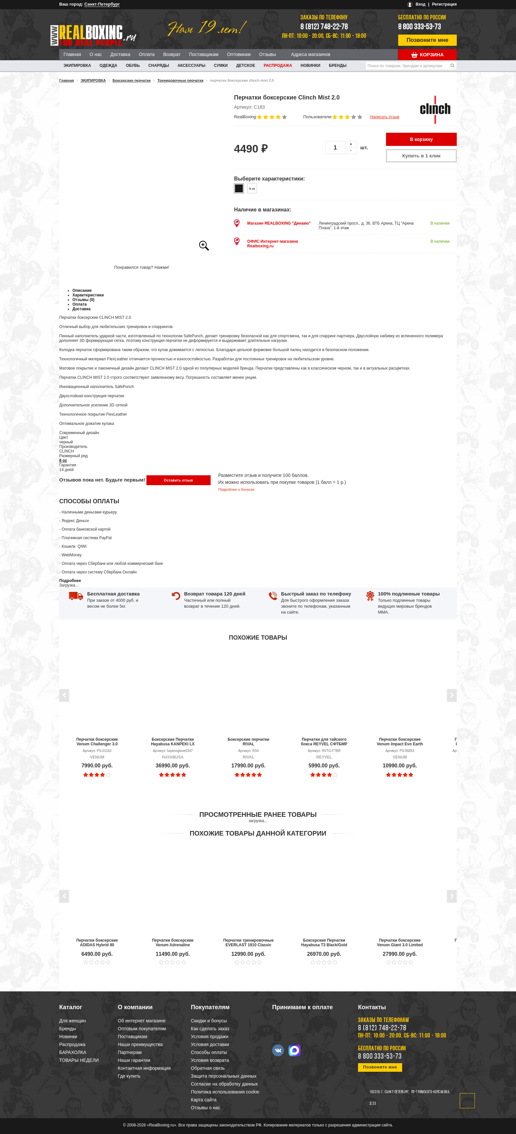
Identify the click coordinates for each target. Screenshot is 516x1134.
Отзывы (267, 54)
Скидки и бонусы (209, 1020)
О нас (96, 54)
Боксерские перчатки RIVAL (248, 741)
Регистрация (444, 4)
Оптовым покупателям (142, 1028)
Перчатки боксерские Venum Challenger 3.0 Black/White (97, 741)
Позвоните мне (428, 40)
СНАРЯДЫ (158, 65)
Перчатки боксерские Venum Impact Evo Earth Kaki (400, 741)
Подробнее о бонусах (236, 489)
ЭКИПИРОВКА (77, 65)
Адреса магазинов (310, 54)
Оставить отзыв (178, 480)
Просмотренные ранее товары (258, 814)
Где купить (129, 1076)
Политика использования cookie (225, 1091)
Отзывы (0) (83, 299)
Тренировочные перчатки (180, 80)
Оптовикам (239, 54)
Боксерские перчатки (132, 80)
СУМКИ (221, 65)
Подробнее (70, 580)
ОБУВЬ (133, 65)
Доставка (120, 54)
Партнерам (130, 1052)
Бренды (338, 65)
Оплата (147, 54)
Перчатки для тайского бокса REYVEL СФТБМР (324, 741)
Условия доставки (210, 1044)
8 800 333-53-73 (419, 27)
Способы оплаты (209, 1052)
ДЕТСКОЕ (245, 65)
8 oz (63, 460)
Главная (72, 54)
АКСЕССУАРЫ (191, 65)
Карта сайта (204, 1099)
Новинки (311, 65)
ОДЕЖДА (108, 65)
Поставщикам (204, 54)
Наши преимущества (140, 1044)
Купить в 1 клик (421, 155)
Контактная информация (144, 1068)
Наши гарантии (134, 1060)
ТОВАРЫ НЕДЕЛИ (79, 1060)
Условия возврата (210, 1060)
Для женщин (72, 1020)
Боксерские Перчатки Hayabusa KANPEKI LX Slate (173, 741)
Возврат (172, 54)
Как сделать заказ (210, 1028)
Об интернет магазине (142, 1020)
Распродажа (278, 65)
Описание (82, 290)
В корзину (421, 139)
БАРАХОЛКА (72, 1052)
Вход (421, 4)
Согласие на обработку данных (224, 1084)
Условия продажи (209, 1036)
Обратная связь (208, 1068)
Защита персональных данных (224, 1076)
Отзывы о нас (205, 1107)
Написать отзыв (384, 117)
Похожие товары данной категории (258, 833)
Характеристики (88, 295)
